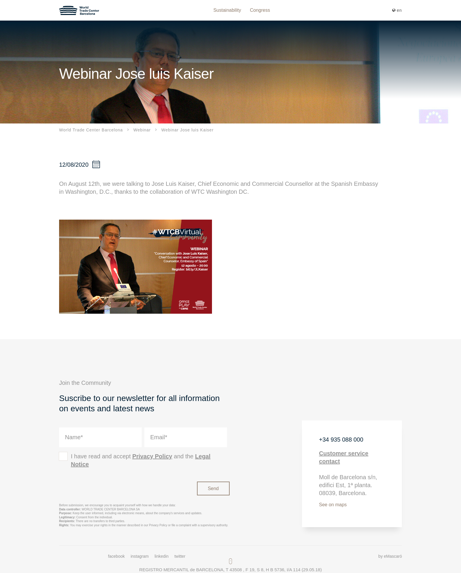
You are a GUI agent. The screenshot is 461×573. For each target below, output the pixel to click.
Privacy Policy (152, 456)
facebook (116, 556)
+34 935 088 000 (341, 439)
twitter (179, 556)
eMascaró (393, 556)
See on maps (333, 504)
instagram (139, 556)
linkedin (161, 556)
